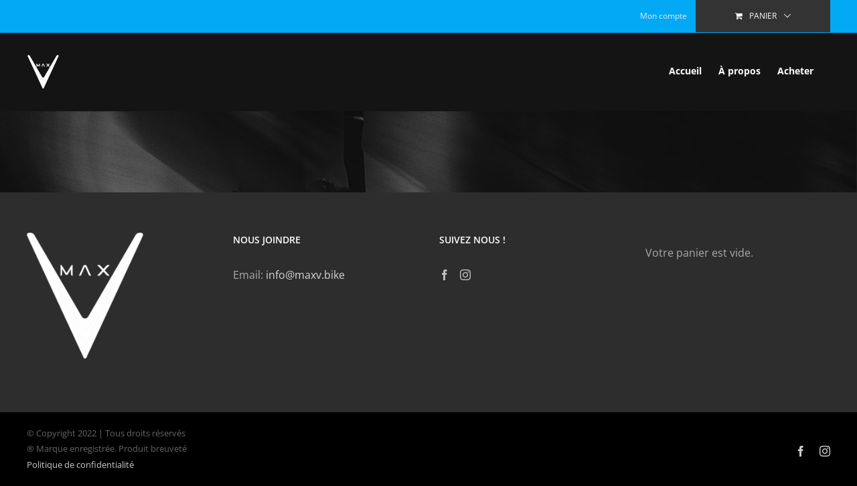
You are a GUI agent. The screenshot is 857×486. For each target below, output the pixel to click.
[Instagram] (465, 274)
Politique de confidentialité (80, 465)
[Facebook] (444, 274)
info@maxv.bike (305, 274)
